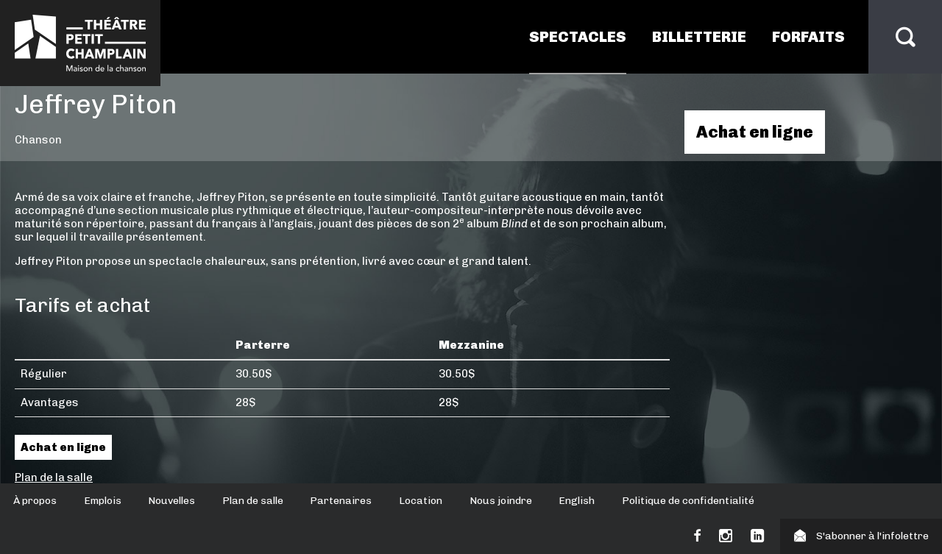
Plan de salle (252, 500)
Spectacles (577, 37)
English (577, 500)
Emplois (102, 500)
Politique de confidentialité (688, 500)
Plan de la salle (54, 477)
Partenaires (341, 500)
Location (420, 500)
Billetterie (699, 37)
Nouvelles (171, 500)
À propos (35, 500)
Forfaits (808, 37)
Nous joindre (501, 500)
